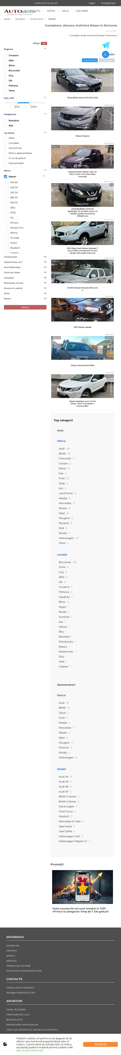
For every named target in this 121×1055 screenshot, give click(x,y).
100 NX (12, 182)
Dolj (62, 656)
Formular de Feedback (20, 987)
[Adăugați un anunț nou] (105, 54)
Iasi (62, 621)
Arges (64, 606)
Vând (9, 138)
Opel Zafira (67, 831)
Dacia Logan (68, 806)
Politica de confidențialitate (24, 971)
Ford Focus (67, 811)
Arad (63, 661)
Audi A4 (65, 776)
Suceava (65, 616)
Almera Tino (14, 227)
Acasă (7, 19)
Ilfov (62, 631)
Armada (12, 237)
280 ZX (12, 197)
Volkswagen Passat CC (74, 841)
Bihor (9, 65)
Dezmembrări (14, 163)
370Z (11, 212)
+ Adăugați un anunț (46, 3)
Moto (51, 10)
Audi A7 (65, 791)
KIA (62, 488)
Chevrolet (66, 458)
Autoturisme (36, 19)
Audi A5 (65, 781)
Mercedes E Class (71, 821)
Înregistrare (108, 3)
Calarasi (65, 666)
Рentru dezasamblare (18, 153)
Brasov (64, 646)
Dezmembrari (66, 684)
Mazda (64, 498)
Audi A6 (65, 786)
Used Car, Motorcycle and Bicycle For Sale (32, 1029)
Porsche (65, 747)
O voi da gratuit (15, 158)
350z (10, 207)
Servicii (10, 955)
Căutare (82, 10)
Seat (63, 528)
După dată (88, 60)
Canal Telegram (16, 1009)
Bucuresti (12, 70)
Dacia (64, 468)
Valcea (64, 626)
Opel (64, 513)
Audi (64, 448)
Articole (11, 960)
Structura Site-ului (17, 1014)
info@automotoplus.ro (20, 992)
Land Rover (67, 493)
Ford (64, 478)
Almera (12, 222)
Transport (20, 19)
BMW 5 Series (69, 801)
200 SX (12, 187)
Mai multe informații (29, 1050)
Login (92, 3)
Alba (9, 60)
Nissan (10, 176)
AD (10, 217)
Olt (8, 80)
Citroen (65, 463)
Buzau (64, 611)
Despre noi (13, 945)
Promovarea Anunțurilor (22, 1024)
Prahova (11, 85)
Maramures (67, 651)
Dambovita (67, 641)
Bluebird (13, 247)
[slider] (16, 102)
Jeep (63, 483)
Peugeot (66, 518)
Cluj (8, 75)
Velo (65, 10)
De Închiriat (13, 148)
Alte (8, 125)
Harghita (66, 596)
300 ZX (12, 202)
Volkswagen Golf (71, 836)
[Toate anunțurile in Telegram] (105, 45)
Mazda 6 (65, 816)
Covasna (11, 55)
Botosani (65, 636)
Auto (36, 10)
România (11, 120)
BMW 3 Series (69, 796)
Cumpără (11, 143)
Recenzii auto (14, 1019)
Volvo (64, 543)
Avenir (11, 242)
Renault (65, 523)
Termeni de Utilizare (18, 966)
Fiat (62, 473)
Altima (12, 232)
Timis (9, 90)
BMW (64, 453)
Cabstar (12, 252)
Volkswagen (69, 538)
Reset (25, 307)
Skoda (64, 533)
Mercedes (67, 503)
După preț (106, 60)
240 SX (12, 192)
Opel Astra (67, 826)
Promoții (57, 864)
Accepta (100, 1044)
